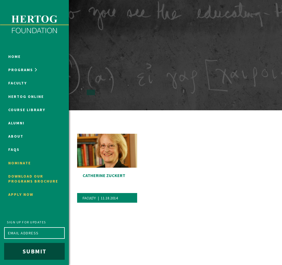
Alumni (16, 123)
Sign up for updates (26, 222)
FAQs (14, 149)
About (15, 136)
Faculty (17, 83)
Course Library (26, 109)
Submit (35, 251)
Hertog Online (26, 96)
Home (14, 56)
